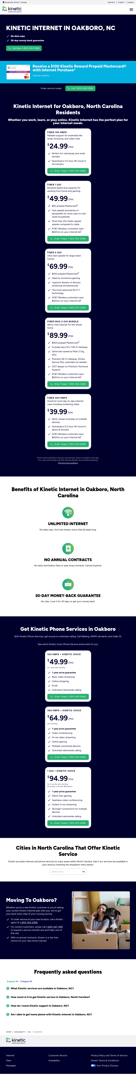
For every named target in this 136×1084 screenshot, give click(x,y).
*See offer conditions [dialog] (41, 75)
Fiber (8, 1060)
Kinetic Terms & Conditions (105, 1060)
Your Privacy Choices (104, 1065)
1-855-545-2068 (29, 922)
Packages (11, 1065)
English (121, 2)
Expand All (12, 981)
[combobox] (65, 871)
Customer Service (58, 1055)
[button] (83, 872)
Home (8, 1032)
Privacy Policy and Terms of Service (109, 1055)
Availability (54, 1060)
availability (19, 1032)
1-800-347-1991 (54, 926)
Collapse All (26, 981)
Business (111, 2)
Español (131, 2)
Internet (10, 1055)
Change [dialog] (24, 2)
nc (29, 1032)
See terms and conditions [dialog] (68, 463)
